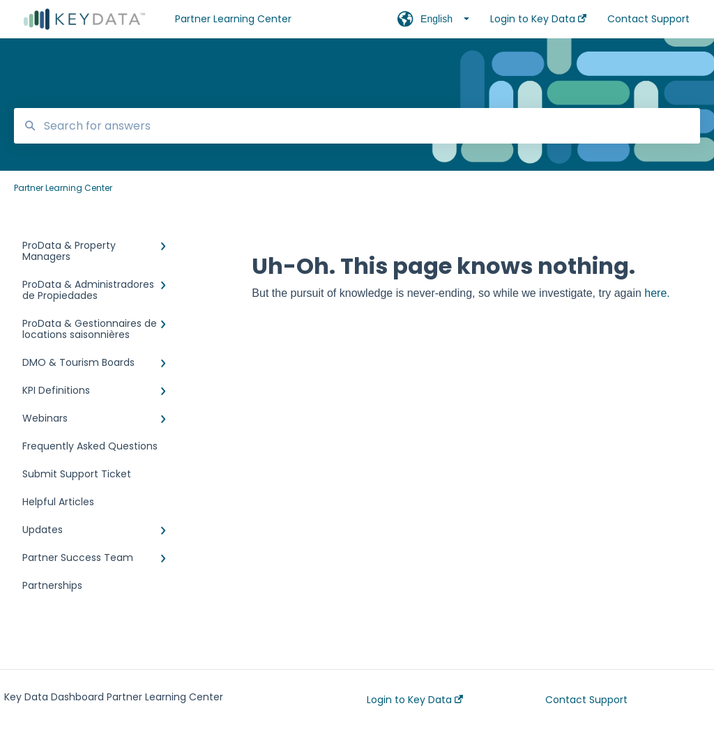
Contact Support (586, 699)
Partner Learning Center (233, 19)
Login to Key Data (415, 699)
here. (656, 293)
